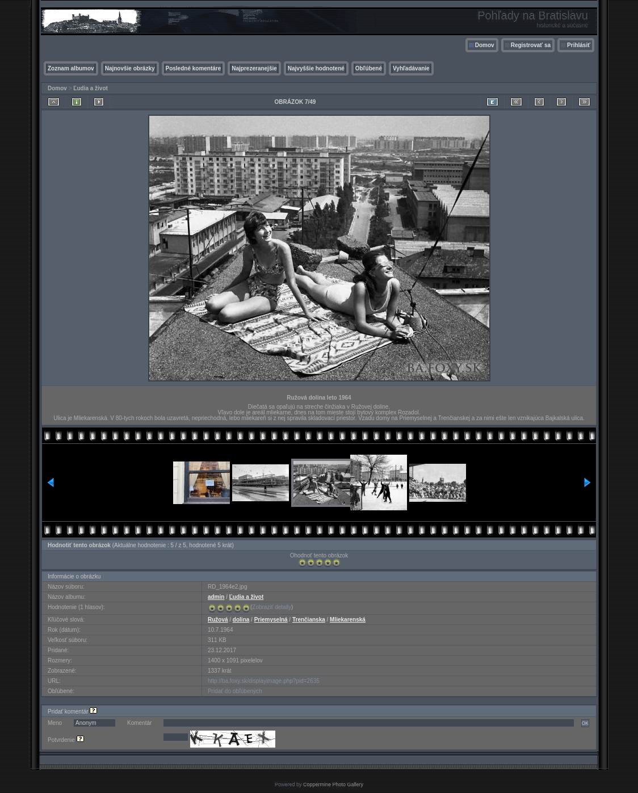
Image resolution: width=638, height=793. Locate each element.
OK (585, 723)
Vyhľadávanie (411, 68)
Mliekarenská (348, 619)
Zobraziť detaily (271, 607)
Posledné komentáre (193, 68)
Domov (484, 45)
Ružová (218, 619)
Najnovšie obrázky (130, 68)
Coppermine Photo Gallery (333, 784)
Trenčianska (308, 619)
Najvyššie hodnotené (316, 68)
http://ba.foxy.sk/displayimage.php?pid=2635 (264, 681)
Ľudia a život (90, 88)
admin (216, 597)
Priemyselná (271, 619)
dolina (241, 619)
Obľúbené (368, 68)
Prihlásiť (578, 45)
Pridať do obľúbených (235, 691)
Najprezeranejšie (254, 68)
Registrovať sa (531, 45)
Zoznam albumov (71, 68)
